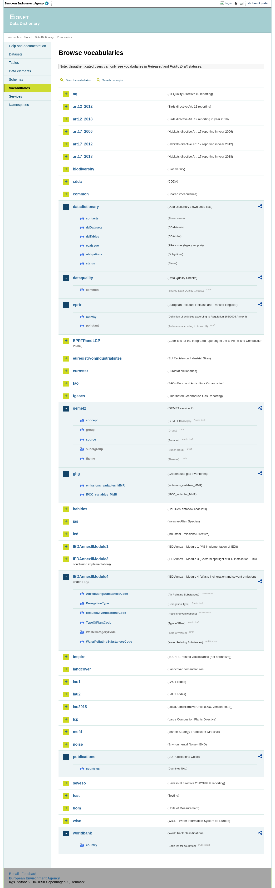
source (91, 439)
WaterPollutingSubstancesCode (109, 641)
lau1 (76, 682)
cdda (77, 181)
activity (91, 316)
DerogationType (97, 603)
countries (93, 768)
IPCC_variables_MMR (101, 494)
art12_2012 (83, 106)
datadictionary (86, 207)
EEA (28, 3)
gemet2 (79, 408)
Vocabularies (19, 88)
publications (84, 757)
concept (92, 420)
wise (77, 821)
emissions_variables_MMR (105, 485)
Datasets (15, 54)
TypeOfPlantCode (98, 622)
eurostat (80, 371)
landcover (82, 669)
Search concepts (112, 80)
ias (75, 521)
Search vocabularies (78, 80)
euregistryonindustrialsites (97, 358)
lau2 (76, 694)
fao (76, 383)
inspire (79, 657)
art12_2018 (83, 119)
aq (75, 94)
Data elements (20, 71)
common (81, 194)
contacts (92, 218)
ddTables (92, 236)
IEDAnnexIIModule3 (90, 559)
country (91, 845)
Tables (14, 62)
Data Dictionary (44, 37)
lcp (75, 719)
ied (75, 534)
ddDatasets (94, 227)
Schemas (16, 79)
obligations (94, 254)
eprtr (77, 305)
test (76, 796)
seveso (79, 783)
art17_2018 (83, 156)
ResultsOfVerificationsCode (106, 613)
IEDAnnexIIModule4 (90, 577)
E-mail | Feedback (23, 874)
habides (80, 509)
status (90, 263)
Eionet (28, 37)
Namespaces (19, 105)
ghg (76, 474)
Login (228, 3)
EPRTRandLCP (86, 341)
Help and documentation (27, 46)
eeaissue (92, 245)
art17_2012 (83, 144)
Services (15, 96)
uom (77, 808)
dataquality (83, 278)
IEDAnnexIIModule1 (90, 547)
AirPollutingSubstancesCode (107, 593)
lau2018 (80, 707)
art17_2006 (83, 131)
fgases (79, 396)
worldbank (82, 833)
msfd (77, 732)
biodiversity (83, 169)
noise (78, 744)
